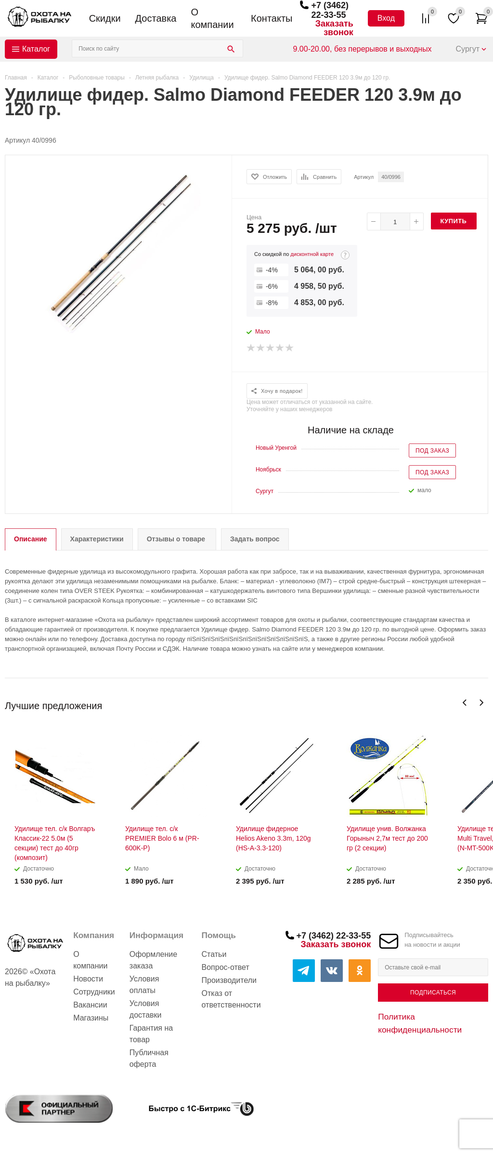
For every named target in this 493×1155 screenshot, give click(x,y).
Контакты (271, 18)
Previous (465, 703)
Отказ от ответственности (231, 999)
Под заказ (432, 450)
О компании (212, 18)
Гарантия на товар (151, 1034)
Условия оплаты (144, 984)
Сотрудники (94, 992)
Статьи (214, 954)
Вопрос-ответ (225, 967)
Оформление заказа (153, 960)
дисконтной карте (312, 254)
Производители (229, 980)
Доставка (156, 18)
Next (481, 703)
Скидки (105, 18)
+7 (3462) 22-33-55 (330, 10)
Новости (88, 979)
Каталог (36, 49)
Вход (386, 18)
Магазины (90, 1018)
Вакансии (90, 1005)
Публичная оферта (149, 1058)
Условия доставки (146, 1009)
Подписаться (433, 992)
